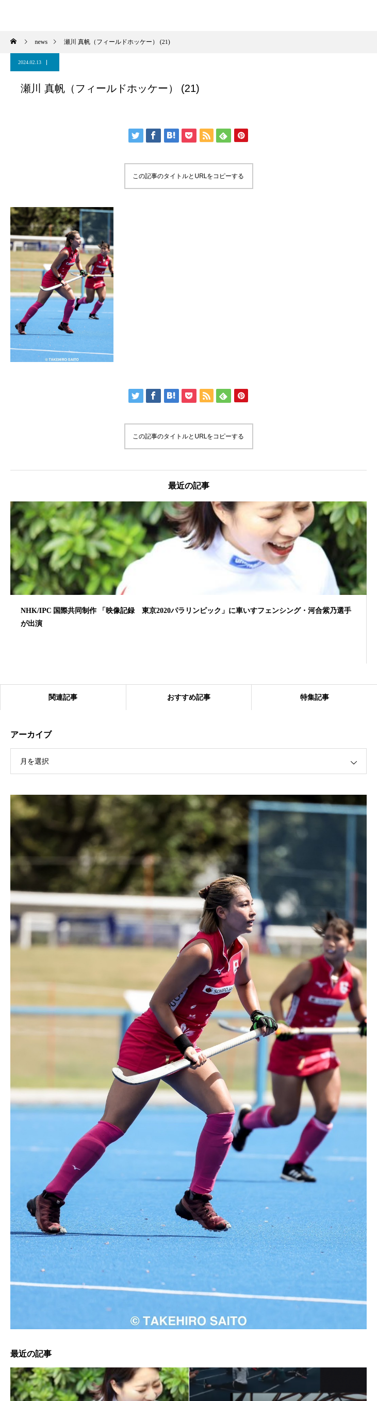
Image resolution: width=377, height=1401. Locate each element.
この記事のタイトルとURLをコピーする (188, 176)
